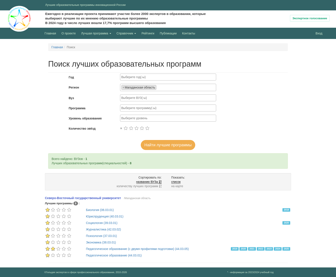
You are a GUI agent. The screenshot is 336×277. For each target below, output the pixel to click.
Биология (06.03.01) (100, 210)
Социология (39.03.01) (101, 223)
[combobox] (168, 77)
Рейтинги (147, 33)
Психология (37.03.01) (101, 236)
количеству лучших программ (139, 186)
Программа (77, 108)
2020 (286, 222)
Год (71, 77)
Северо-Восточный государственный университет (83, 198)
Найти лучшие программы (168, 145)
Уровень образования (85, 118)
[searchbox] (168, 77)
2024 (277, 248)
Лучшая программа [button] (96, 33)
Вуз (71, 98)
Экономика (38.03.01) (101, 242)
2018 (286, 209)
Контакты (188, 33)
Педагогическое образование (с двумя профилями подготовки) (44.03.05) (137, 249)
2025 (286, 248)
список (176, 182)
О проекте (70, 33)
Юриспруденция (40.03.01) (104, 216)
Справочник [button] (126, 33)
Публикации (168, 33)
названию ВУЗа (149, 182)
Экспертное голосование (309, 18)
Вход (318, 33)
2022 (260, 248)
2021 (251, 248)
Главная (50, 33)
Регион (74, 87)
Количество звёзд (82, 128)
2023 (269, 248)
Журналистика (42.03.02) (103, 229)
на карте (177, 186)
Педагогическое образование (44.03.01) (114, 255)
